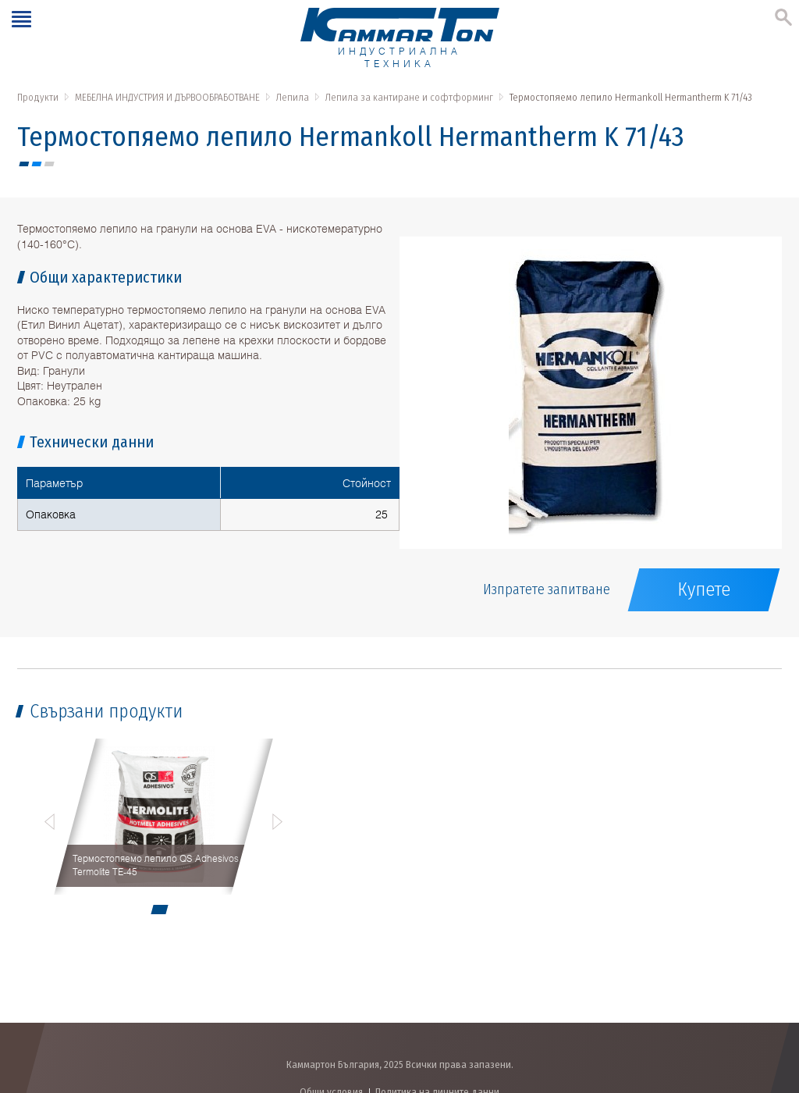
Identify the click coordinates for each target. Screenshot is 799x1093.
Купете (703, 589)
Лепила (292, 97)
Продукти (38, 97)
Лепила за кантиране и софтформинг (409, 97)
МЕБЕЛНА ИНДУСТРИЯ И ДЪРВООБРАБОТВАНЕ (167, 97)
